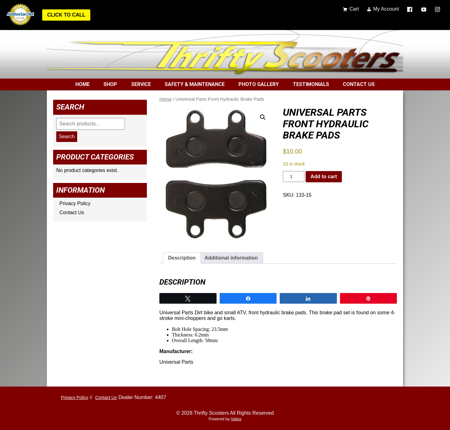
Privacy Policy (75, 203)
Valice (236, 419)
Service (141, 84)
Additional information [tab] (231, 258)
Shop (110, 84)
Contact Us (359, 84)
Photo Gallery (258, 84)
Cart (354, 9)
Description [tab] (182, 258)
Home (82, 84)
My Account (386, 9)
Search (67, 136)
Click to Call (66, 15)
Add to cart (324, 176)
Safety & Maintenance (195, 84)
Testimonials (311, 84)
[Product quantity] (293, 176)
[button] (262, 117)
